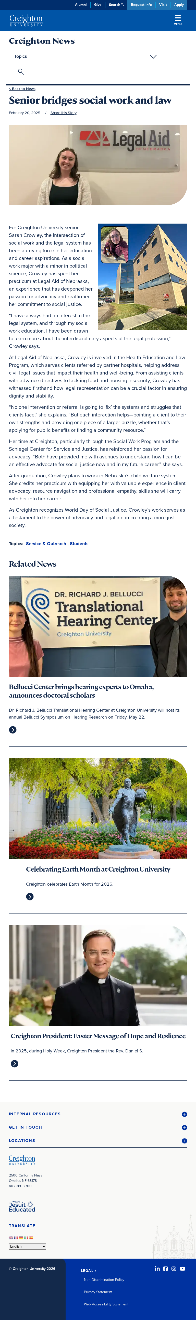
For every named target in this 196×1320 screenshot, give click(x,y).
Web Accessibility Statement (106, 1304)
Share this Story (64, 113)
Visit (163, 4)
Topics (20, 56)
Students (79, 543)
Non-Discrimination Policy (104, 1279)
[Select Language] (27, 1246)
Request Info (141, 4)
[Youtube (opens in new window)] (182, 1269)
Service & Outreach (46, 543)
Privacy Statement (98, 1292)
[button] (98, 1114)
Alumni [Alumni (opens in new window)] (81, 4)
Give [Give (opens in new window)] (98, 4)
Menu (178, 20)
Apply (179, 4)
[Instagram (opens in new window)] (174, 1269)
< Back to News (22, 89)
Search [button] (114, 4)
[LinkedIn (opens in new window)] (157, 1269)
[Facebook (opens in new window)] (166, 1269)
